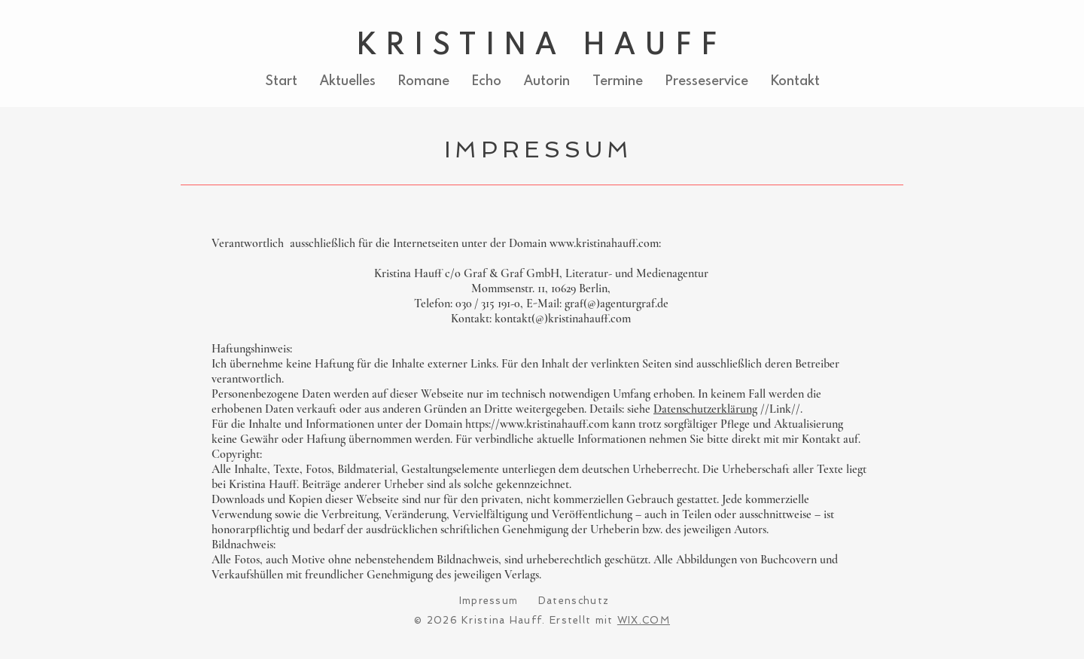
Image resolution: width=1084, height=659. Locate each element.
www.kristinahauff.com (604, 243)
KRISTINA (461, 43)
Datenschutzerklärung (705, 408)
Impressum (489, 600)
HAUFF (646, 43)
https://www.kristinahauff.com (537, 424)
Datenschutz (573, 600)
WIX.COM (643, 620)
